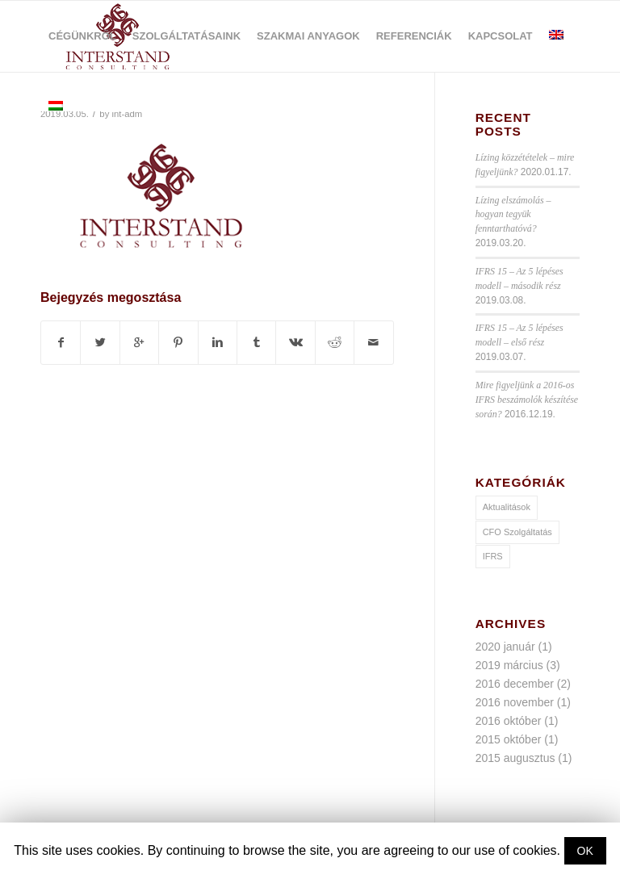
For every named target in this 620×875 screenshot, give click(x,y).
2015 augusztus (515, 757)
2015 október (508, 739)
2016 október (508, 720)
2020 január (505, 646)
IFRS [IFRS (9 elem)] (493, 556)
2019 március (509, 665)
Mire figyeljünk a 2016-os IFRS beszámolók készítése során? (526, 399)
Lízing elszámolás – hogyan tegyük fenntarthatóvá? (513, 215)
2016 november (514, 702)
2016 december (514, 683)
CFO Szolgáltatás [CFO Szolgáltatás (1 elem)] (517, 532)
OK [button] (585, 850)
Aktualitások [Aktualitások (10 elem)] (506, 507)
